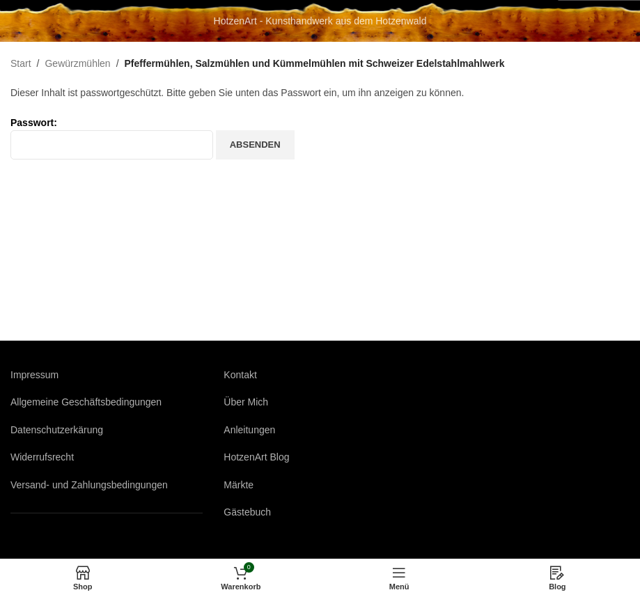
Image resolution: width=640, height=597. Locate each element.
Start (20, 63)
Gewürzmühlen (77, 63)
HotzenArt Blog (256, 457)
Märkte (238, 484)
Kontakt (240, 374)
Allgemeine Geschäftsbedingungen (86, 402)
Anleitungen (249, 429)
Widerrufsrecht (42, 457)
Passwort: (111, 138)
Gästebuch (247, 512)
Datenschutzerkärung (56, 429)
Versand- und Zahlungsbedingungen (89, 484)
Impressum (34, 374)
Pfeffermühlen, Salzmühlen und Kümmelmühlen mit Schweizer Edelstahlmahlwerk (315, 63)
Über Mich (246, 402)
